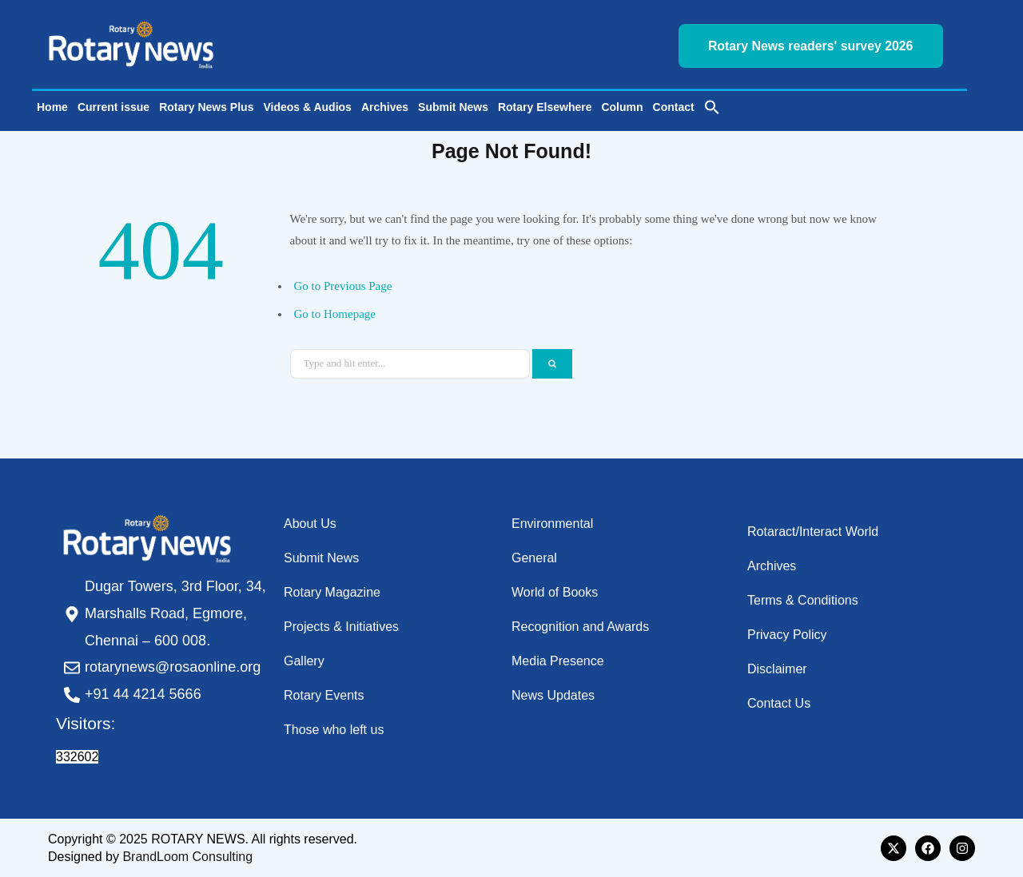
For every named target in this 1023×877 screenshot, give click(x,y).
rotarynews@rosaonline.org (173, 667)
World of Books (555, 591)
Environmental (552, 523)
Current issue (113, 106)
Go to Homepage (335, 313)
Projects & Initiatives (341, 626)
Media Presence (558, 660)
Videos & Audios (307, 106)
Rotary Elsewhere (545, 106)
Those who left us (334, 729)
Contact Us (778, 702)
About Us (310, 523)
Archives (384, 106)
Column (622, 106)
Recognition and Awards (580, 626)
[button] (712, 106)
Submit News (453, 106)
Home (52, 106)
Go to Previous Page (343, 286)
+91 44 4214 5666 (143, 693)
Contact (674, 106)
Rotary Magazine (332, 591)
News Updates (553, 694)
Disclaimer (777, 668)
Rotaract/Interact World (812, 531)
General (534, 557)
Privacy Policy (787, 634)
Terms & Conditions (802, 599)
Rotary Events (324, 694)
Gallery (304, 660)
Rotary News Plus (206, 106)
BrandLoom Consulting (187, 856)
